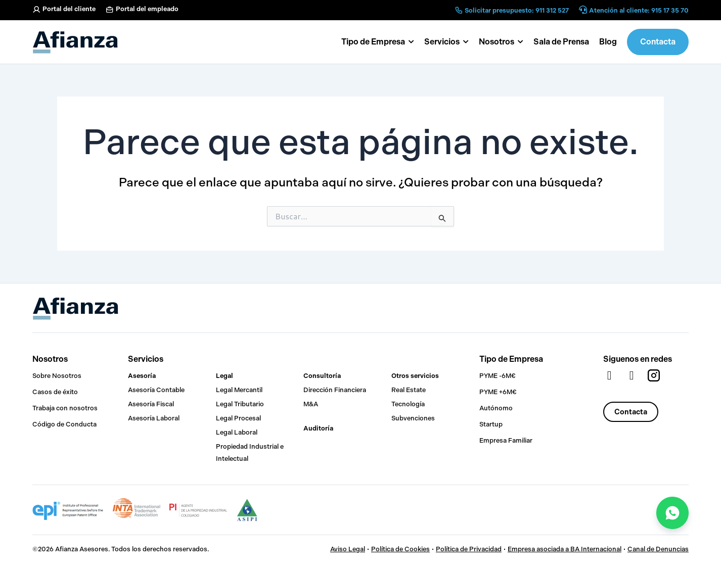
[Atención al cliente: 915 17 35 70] (583, 10)
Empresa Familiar (505, 440)
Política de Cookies (400, 549)
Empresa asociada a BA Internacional (564, 549)
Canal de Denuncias (658, 549)
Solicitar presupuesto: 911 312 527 (517, 10)
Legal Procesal (238, 418)
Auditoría (318, 428)
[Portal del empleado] (110, 10)
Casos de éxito (55, 392)
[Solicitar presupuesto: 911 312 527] (459, 10)
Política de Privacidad (469, 549)
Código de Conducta (64, 424)
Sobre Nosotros (56, 375)
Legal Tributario (240, 404)
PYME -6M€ (497, 375)
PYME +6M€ (498, 392)
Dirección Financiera (334, 390)
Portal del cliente (69, 9)
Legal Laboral (236, 432)
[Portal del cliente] (36, 10)
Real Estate (408, 390)
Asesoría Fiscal (151, 404)
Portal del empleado (147, 9)
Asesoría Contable (156, 390)
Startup (491, 424)
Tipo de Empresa (511, 359)
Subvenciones (413, 418)
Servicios (145, 359)
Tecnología (408, 404)
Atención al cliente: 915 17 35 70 (639, 10)
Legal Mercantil (239, 390)
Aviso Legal (347, 549)
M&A (310, 404)
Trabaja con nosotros (65, 408)
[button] (501, 42)
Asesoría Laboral (153, 418)
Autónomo (496, 408)
